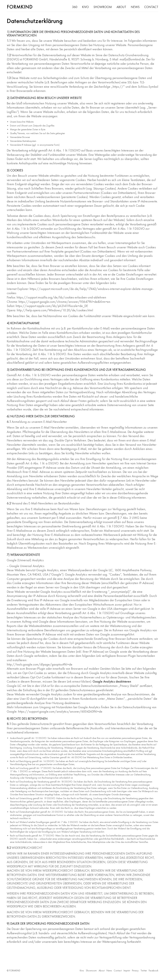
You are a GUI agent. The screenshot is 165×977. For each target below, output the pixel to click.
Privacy (135, 970)
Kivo (82, 970)
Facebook (153, 970)
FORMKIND (14, 970)
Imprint (127, 970)
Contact (118, 970)
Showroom (91, 970)
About (102, 970)
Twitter (144, 970)
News (109, 970)
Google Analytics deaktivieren (112, 681)
